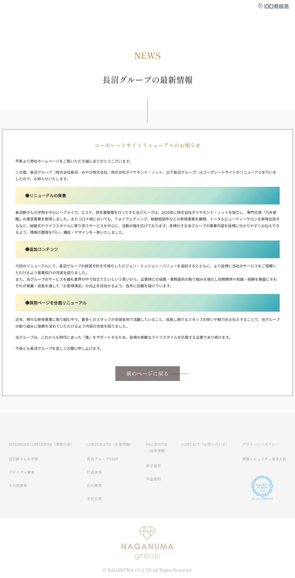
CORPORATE (109, 6)
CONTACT (162, 6)
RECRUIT (137, 6)
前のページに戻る (147, 373)
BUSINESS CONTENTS (72, 6)
